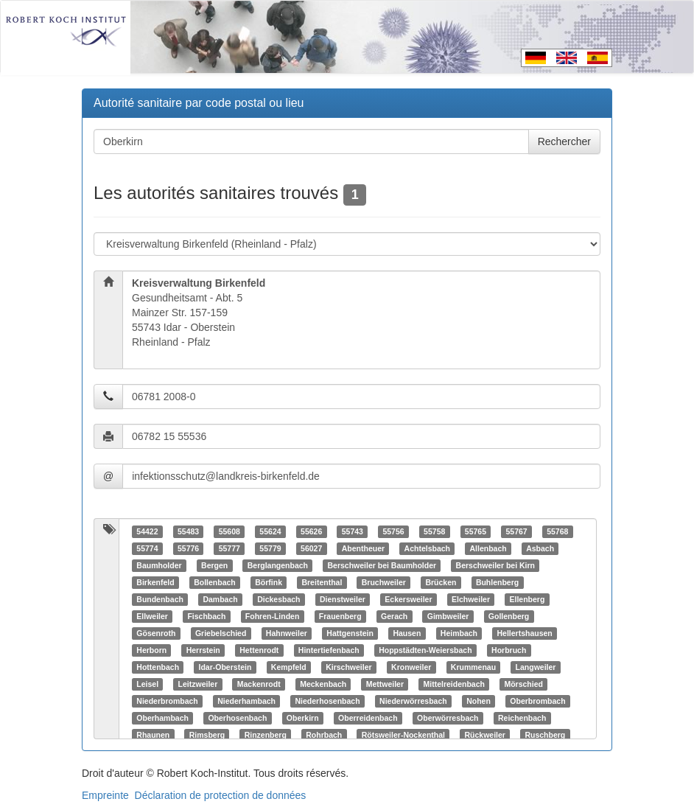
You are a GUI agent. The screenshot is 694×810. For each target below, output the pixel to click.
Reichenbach (522, 717)
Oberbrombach (537, 700)
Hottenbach (157, 667)
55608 (229, 531)
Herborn (151, 650)
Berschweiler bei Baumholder (381, 565)
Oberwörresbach (447, 717)
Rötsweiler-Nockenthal (403, 734)
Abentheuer (363, 548)
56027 (311, 548)
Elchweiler (471, 599)
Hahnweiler (286, 633)
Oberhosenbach (237, 717)
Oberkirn (303, 717)
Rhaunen (152, 734)
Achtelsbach (427, 548)
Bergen (214, 565)
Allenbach (487, 548)
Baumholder (158, 565)
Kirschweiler (348, 667)
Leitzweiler (198, 684)
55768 (557, 531)
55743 (352, 531)
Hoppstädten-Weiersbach (425, 650)
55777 (229, 548)
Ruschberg (545, 734)
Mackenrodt (259, 684)
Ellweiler (152, 616)
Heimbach (459, 633)
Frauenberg (340, 616)
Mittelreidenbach (454, 684)
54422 (147, 531)
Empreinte (105, 795)
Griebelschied (220, 633)
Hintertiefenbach (329, 650)
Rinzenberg (266, 734)
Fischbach (206, 616)
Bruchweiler (384, 582)
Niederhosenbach (327, 700)
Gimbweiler (448, 616)
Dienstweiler (342, 599)
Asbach (540, 548)
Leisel (147, 684)
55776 (188, 548)
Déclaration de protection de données (220, 795)
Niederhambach (246, 700)
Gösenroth (155, 633)
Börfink (268, 582)
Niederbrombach (166, 700)
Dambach (220, 599)
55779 (270, 548)
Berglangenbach (278, 565)
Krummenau (473, 667)
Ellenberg (526, 599)
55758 (434, 531)
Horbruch (508, 650)
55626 (311, 531)
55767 (516, 531)
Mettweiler (385, 684)
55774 (147, 548)
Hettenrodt (258, 650)
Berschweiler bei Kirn (495, 565)
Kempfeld (288, 667)
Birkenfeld (155, 582)
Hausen (407, 633)
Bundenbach (159, 599)
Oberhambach (162, 717)
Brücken (440, 582)
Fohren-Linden (272, 616)
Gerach (394, 616)
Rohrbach (324, 734)
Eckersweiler (408, 599)
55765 (475, 531)
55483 (188, 531)
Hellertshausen (525, 633)
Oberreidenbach (368, 717)
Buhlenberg (497, 582)
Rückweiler (484, 734)
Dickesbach (278, 599)
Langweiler (536, 667)
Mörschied (523, 684)
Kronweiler (411, 667)
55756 (393, 531)
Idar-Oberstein (225, 667)
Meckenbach (323, 684)
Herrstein (203, 650)
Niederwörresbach (413, 700)
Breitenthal (321, 582)
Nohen (478, 700)
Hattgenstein (350, 633)
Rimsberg (207, 734)
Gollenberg (508, 616)
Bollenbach (215, 582)
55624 (270, 531)
